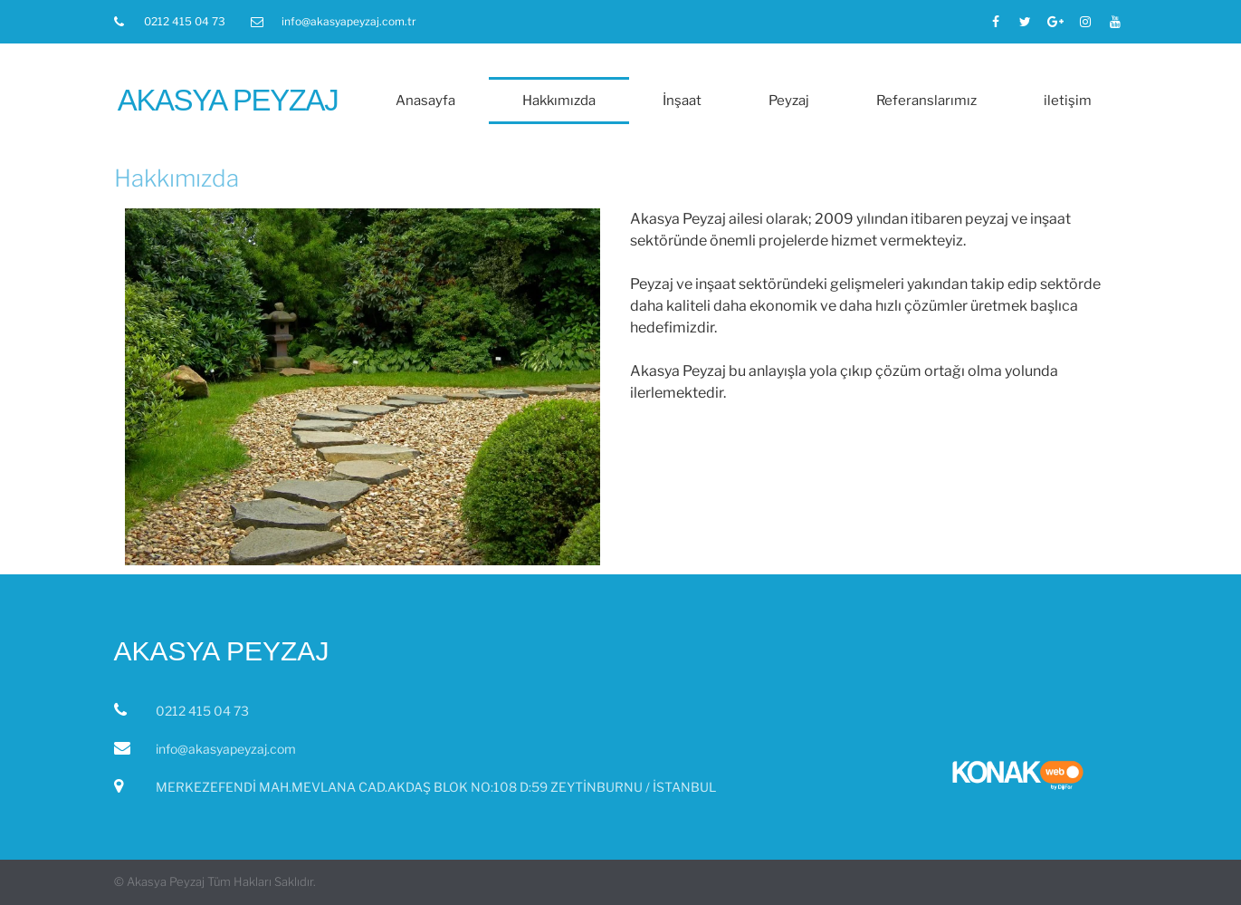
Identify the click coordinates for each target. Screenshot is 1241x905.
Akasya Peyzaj (228, 100)
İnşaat (682, 100)
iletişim (1068, 100)
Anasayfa (425, 100)
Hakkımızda (559, 100)
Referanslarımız (926, 100)
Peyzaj (788, 100)
